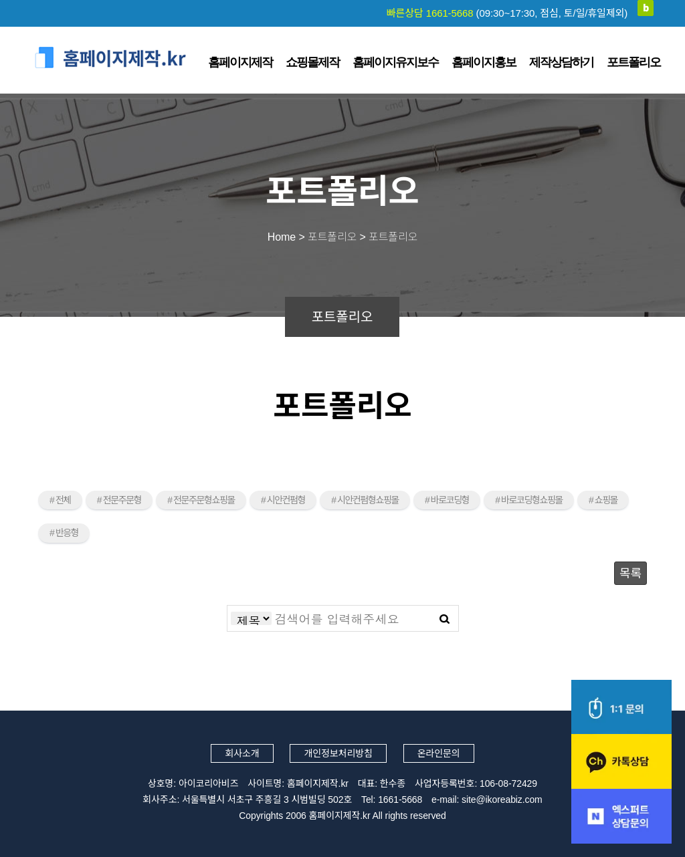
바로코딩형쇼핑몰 (532, 500)
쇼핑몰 (606, 500)
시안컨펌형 (286, 500)
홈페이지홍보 (484, 62)
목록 (630, 573)
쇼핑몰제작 (312, 62)
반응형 (67, 532)
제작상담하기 (561, 62)
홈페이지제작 (240, 62)
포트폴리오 (633, 62)
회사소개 (242, 753)
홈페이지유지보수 (395, 62)
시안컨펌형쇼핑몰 (368, 500)
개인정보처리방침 (338, 753)
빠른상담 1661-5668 (507, 13)
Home (282, 237)
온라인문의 (438, 753)
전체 (63, 500)
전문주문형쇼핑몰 (204, 500)
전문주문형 (122, 500)
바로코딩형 (450, 500)
